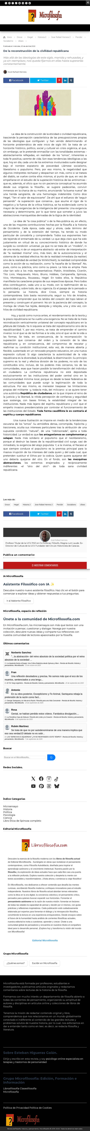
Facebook (16, 80)
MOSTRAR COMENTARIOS (45, 565)
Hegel (16, 505)
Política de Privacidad (16, 1107)
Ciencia (7, 817)
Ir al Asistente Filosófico (19, 601)
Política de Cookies (40, 1107)
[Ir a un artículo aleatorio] (88, 3)
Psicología (9, 815)
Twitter (43, 80)
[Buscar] (51, 757)
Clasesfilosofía (28, 1088)
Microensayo (10, 806)
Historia (7, 809)
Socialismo (71, 505)
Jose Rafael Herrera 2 (44, 505)
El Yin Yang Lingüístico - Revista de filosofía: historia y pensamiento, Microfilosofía (35, 683)
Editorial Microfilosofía (45, 940)
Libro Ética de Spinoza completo (22, 820)
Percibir (60, 505)
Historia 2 (27, 505)
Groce (7, 505)
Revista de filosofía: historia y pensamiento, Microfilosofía (28, 1129)
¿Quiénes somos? (16, 963)
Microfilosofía (11, 1091)
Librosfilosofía (11, 1088)
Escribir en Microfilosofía (44, 963)
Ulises (82, 505)
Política (7, 812)
